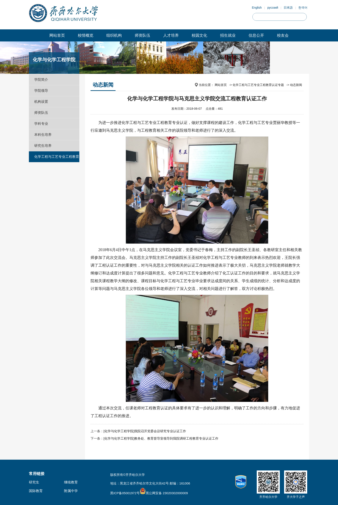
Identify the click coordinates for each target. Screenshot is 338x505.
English (257, 7)
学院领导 (41, 90)
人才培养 (171, 35)
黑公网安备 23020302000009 (164, 493)
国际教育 (36, 491)
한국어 (302, 7)
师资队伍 (142, 35)
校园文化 (199, 35)
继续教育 (71, 482)
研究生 (34, 482)
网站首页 (57, 35)
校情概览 (85, 35)
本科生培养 (43, 134)
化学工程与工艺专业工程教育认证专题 (56, 162)
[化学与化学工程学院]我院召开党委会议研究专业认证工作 (144, 431)
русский (272, 7)
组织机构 (114, 35)
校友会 (283, 35)
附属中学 (71, 491)
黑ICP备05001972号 (125, 493)
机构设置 (41, 101)
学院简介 (41, 79)
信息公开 (256, 35)
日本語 (288, 7)
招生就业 (228, 35)
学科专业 (41, 123)
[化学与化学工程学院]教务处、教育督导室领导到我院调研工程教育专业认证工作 (160, 438)
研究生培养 (43, 145)
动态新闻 (296, 85)
